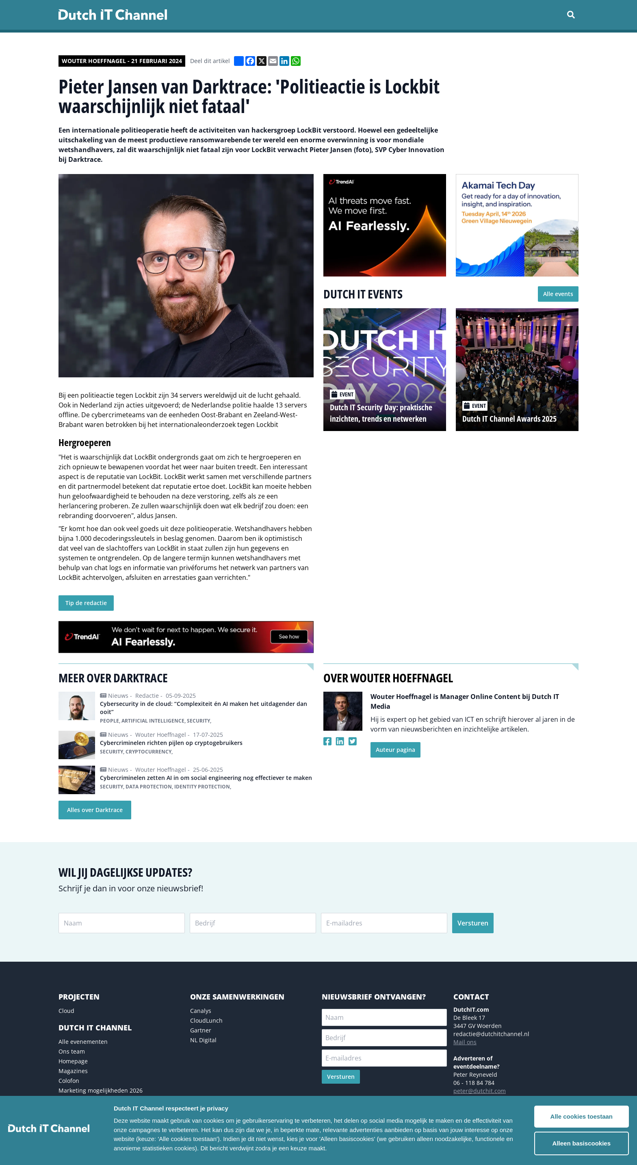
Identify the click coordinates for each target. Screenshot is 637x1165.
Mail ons (465, 1042)
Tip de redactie (86, 603)
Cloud (66, 1011)
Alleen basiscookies (581, 1143)
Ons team (71, 1051)
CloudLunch (206, 1020)
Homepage (73, 1061)
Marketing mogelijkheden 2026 (100, 1090)
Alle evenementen (83, 1041)
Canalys (200, 1011)
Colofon (68, 1080)
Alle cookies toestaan (581, 1116)
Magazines (73, 1071)
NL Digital (203, 1040)
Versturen (472, 923)
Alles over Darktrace (95, 810)
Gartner (200, 1030)
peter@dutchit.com (479, 1091)
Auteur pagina (395, 749)
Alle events (558, 294)
